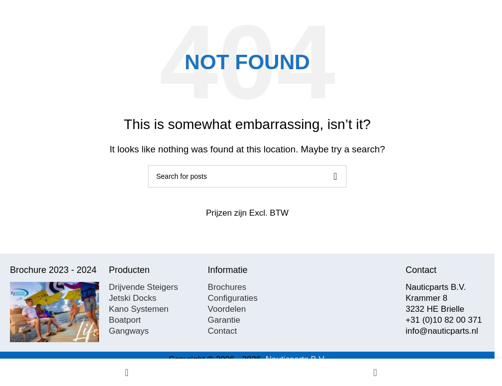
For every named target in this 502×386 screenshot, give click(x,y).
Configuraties (233, 298)
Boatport (125, 320)
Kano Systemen (139, 309)
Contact (222, 331)
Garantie (224, 320)
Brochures (227, 287)
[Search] (247, 176)
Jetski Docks (132, 298)
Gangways (129, 331)
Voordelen (227, 309)
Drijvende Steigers (143, 287)
